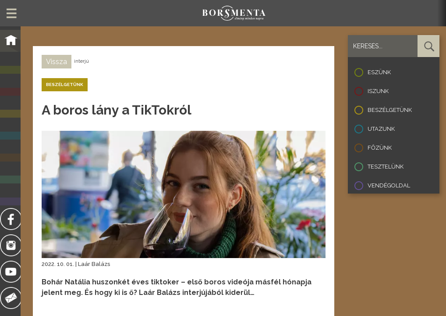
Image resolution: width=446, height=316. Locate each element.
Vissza (56, 61)
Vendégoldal (389, 185)
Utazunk (381, 129)
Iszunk (378, 91)
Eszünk (379, 72)
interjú (81, 61)
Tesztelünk (386, 166)
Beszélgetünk (390, 110)
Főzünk (380, 147)
